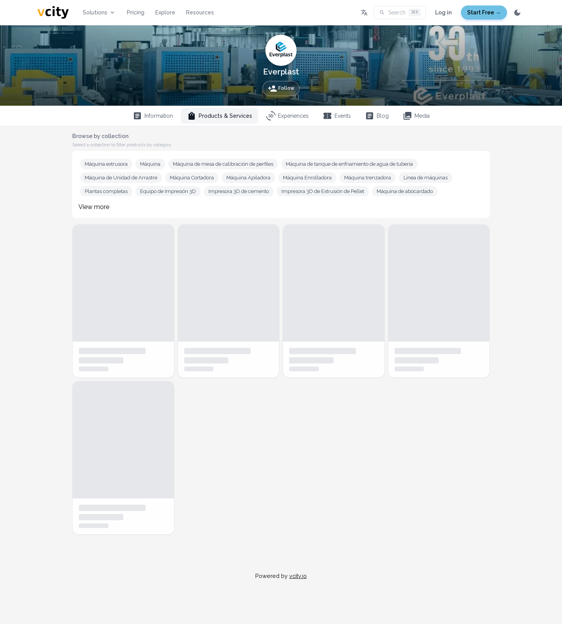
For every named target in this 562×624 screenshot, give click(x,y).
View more (93, 207)
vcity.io (298, 576)
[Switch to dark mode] (517, 12)
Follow (281, 88)
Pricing (135, 12)
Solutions (99, 12)
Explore (165, 12)
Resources (200, 12)
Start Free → (484, 12)
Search (400, 12)
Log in (443, 12)
